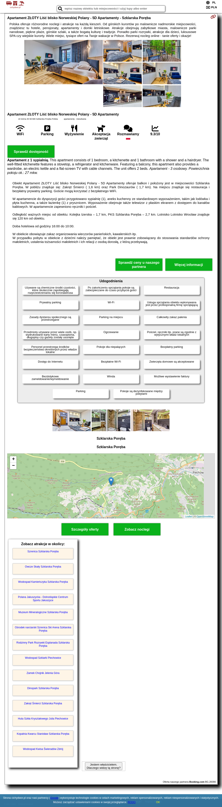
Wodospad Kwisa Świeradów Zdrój (43, 749)
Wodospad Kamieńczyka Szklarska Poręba (43, 581)
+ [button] (13, 459)
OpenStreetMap (205, 516)
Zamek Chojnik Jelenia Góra (43, 673)
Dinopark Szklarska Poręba (43, 688)
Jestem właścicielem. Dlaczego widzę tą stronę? (104, 766)
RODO (131, 802)
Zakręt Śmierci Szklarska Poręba (43, 703)
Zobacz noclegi (137, 529)
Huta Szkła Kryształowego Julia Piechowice (43, 718)
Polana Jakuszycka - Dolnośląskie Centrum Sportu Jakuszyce (43, 599)
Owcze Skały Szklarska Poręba (43, 566)
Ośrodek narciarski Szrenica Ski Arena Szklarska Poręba (43, 629)
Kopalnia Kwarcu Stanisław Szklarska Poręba (43, 733)
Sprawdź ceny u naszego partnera (138, 265)
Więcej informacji (189, 265)
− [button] (13, 466)
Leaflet (188, 516)
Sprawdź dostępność (31, 151)
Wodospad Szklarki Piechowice (43, 657)
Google (54, 797)
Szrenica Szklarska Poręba (43, 551)
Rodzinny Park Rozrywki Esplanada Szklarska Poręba (43, 644)
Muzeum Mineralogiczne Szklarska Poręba (43, 612)
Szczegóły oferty (85, 529)
